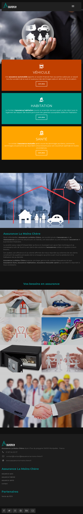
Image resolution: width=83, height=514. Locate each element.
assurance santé (8, 480)
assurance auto (7, 474)
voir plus (41, 84)
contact (5, 484)
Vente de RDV (7, 496)
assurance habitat (8, 477)
